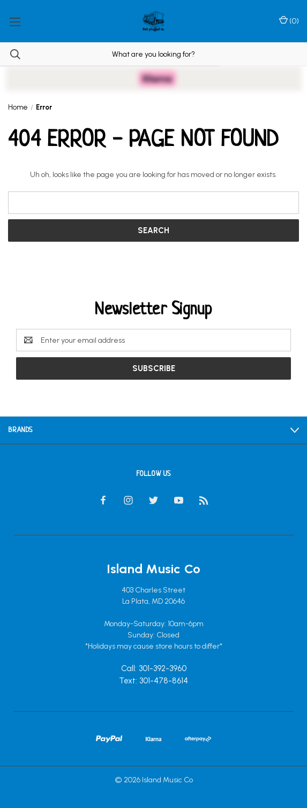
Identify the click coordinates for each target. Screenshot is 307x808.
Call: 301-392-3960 (153, 669)
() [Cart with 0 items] (289, 21)
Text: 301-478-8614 (153, 681)
